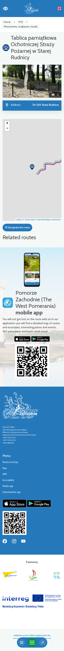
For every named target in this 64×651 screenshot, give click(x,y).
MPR (5, 474)
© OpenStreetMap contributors (48, 220)
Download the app (11, 492)
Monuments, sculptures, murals (21, 26)
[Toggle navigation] (32, 642)
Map (5, 468)
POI (21, 21)
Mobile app (8, 486)
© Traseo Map (28, 220)
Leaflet (18, 220)
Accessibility (8, 480)
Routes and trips (10, 462)
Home (7, 21)
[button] (7, 81)
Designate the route (17, 227)
